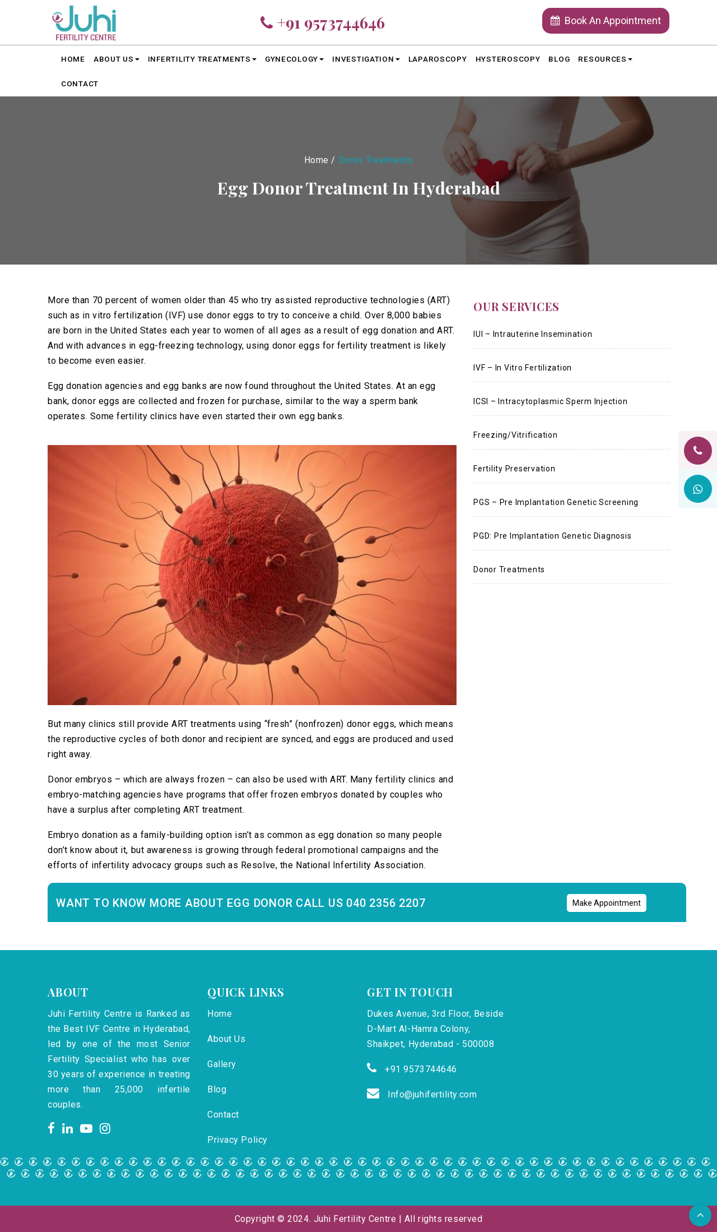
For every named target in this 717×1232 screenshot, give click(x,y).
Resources (605, 58)
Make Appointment (606, 902)
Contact (80, 83)
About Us (116, 58)
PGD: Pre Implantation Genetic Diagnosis (552, 535)
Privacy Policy (237, 1139)
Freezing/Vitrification (515, 434)
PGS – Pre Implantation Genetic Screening (556, 502)
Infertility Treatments (202, 58)
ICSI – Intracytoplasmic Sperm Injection (550, 401)
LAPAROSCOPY (437, 58)
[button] (700, 1215)
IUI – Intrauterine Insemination (532, 334)
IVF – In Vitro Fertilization (522, 367)
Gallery (221, 1064)
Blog (559, 58)
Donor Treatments (509, 569)
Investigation (366, 58)
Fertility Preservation (514, 468)
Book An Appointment (606, 20)
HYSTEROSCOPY (508, 58)
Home (73, 58)
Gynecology (294, 58)
